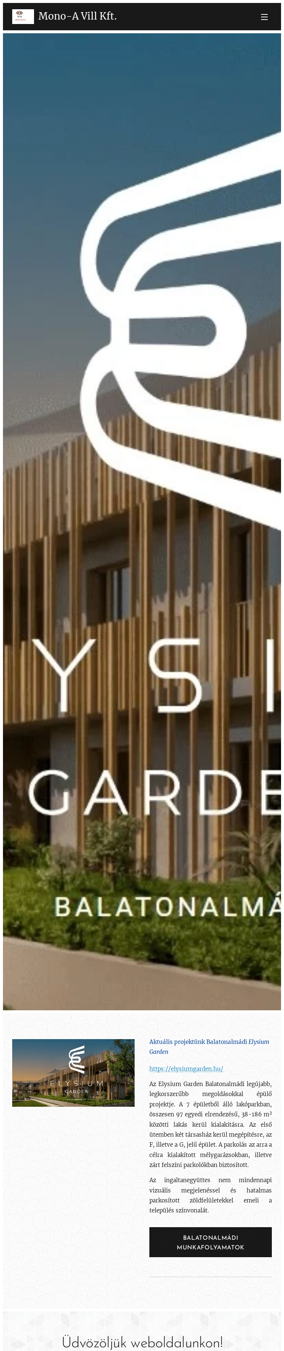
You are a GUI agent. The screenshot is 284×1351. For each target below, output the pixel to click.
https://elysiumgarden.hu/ (186, 1068)
